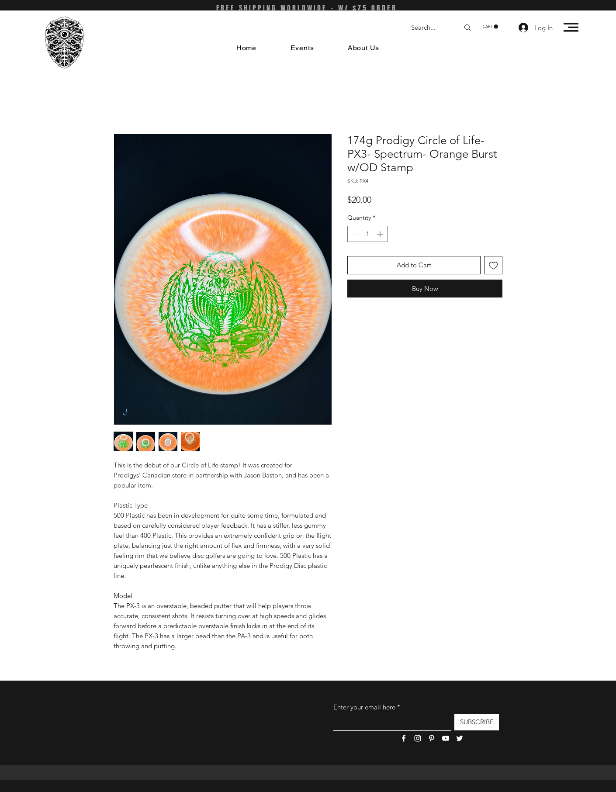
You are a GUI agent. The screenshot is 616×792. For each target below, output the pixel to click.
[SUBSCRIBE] (476, 722)
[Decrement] (354, 234)
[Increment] (380, 234)
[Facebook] (403, 738)
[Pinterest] (431, 738)
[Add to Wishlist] (493, 265)
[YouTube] (445, 738)
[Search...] (428, 27)
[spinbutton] (367, 234)
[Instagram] (417, 738)
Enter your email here (364, 707)
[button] (490, 26)
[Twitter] (459, 738)
